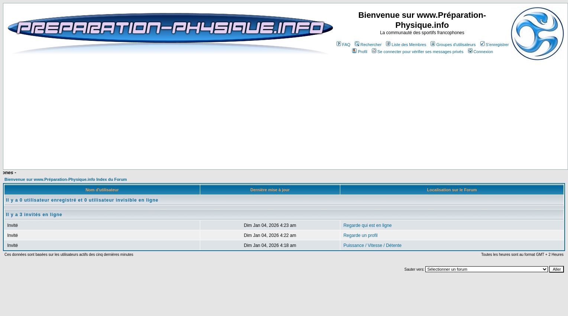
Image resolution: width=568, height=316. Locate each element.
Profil (359, 51)
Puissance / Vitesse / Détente (372, 245)
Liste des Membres (406, 44)
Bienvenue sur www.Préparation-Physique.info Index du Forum (65, 179)
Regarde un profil (360, 235)
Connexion (480, 51)
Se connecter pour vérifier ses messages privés (418, 51)
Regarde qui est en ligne (367, 225)
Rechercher (368, 44)
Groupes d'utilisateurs (453, 44)
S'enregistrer (494, 44)
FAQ (343, 44)
